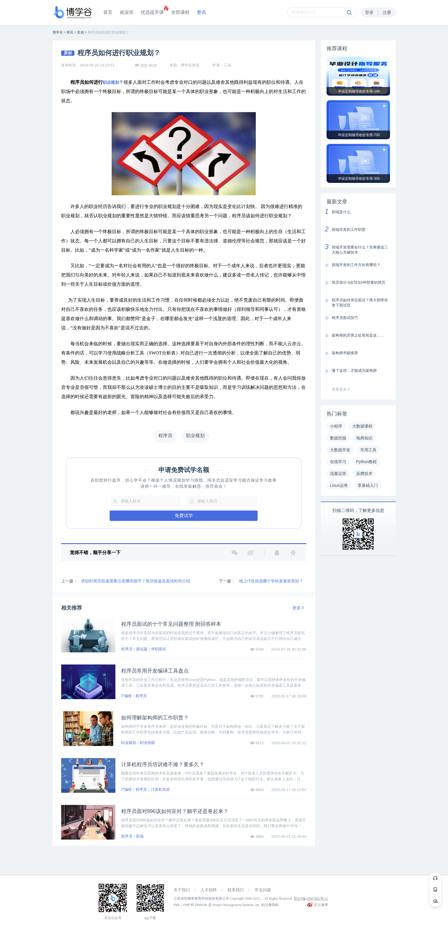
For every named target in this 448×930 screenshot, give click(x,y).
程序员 (126, 649)
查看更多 (342, 389)
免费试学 (184, 515)
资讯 (201, 12)
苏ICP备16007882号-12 (311, 898)
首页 (108, 12)
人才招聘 (208, 890)
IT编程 (126, 696)
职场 (140, 836)
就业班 (127, 12)
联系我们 (236, 890)
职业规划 (111, 82)
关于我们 (182, 890)
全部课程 (180, 12)
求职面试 (158, 649)
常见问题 (263, 890)
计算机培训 (160, 789)
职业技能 (147, 742)
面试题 (141, 649)
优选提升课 (152, 12)
